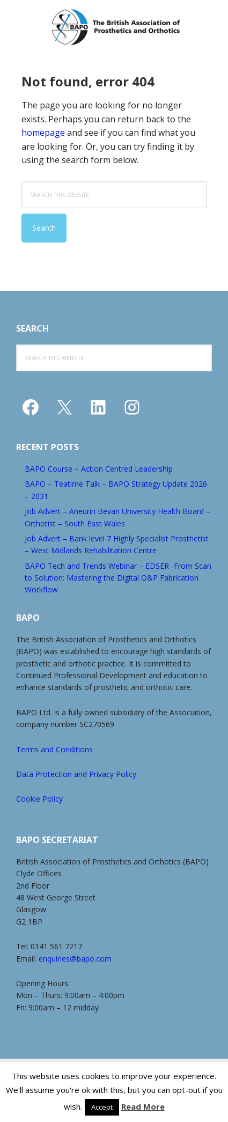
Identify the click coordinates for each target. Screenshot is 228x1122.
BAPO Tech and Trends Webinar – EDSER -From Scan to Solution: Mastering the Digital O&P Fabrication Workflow (118, 578)
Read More (143, 1106)
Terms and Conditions (54, 749)
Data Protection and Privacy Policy (76, 774)
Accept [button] (102, 1107)
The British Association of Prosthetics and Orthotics (115, 27)
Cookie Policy (39, 799)
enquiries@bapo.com (75, 959)
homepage (43, 132)
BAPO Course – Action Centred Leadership (99, 469)
